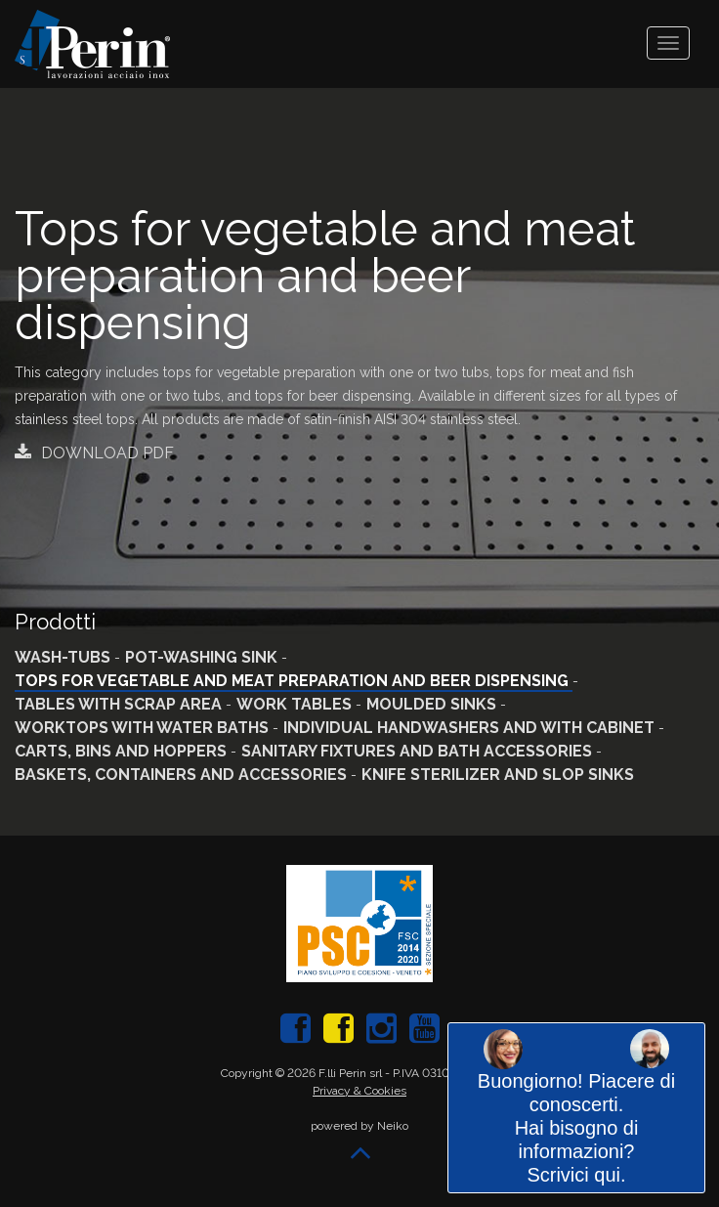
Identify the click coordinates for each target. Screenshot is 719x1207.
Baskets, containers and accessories (183, 774)
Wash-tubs (64, 657)
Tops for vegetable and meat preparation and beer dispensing (293, 680)
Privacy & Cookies (359, 1091)
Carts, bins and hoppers (123, 751)
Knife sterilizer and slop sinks (497, 774)
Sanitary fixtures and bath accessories (418, 751)
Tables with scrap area (120, 704)
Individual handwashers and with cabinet (470, 727)
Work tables (296, 704)
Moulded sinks (433, 704)
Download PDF (94, 453)
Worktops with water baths (144, 727)
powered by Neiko (359, 1126)
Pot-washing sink (203, 657)
